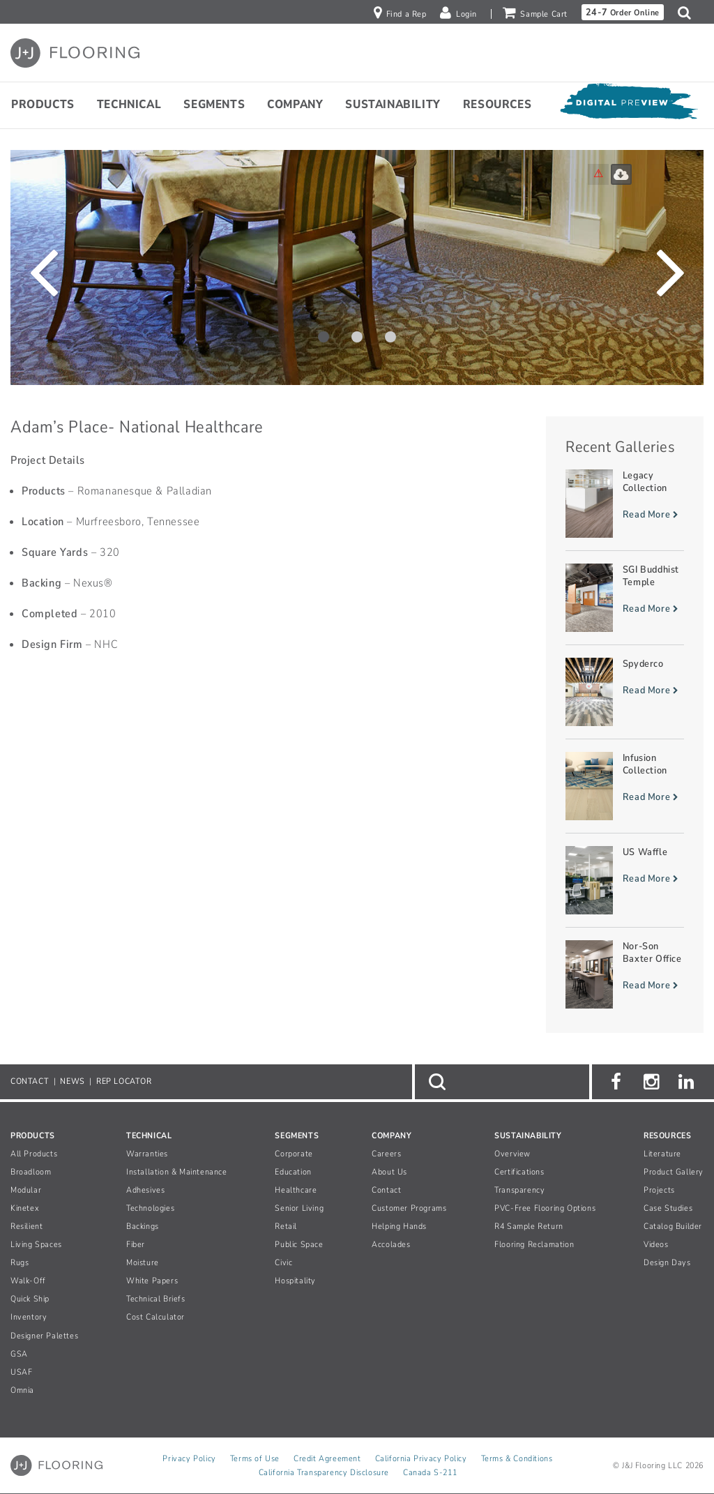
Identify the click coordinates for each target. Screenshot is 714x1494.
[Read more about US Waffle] (624, 880)
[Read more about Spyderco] (624, 692)
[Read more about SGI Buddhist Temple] (624, 598)
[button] (688, 13)
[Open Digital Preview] (628, 105)
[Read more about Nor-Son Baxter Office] (624, 974)
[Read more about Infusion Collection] (624, 786)
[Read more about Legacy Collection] (624, 503)
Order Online (623, 12)
